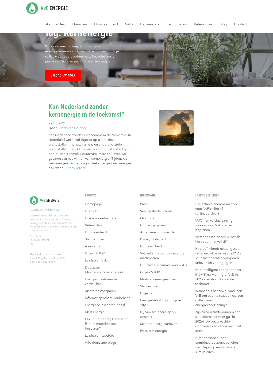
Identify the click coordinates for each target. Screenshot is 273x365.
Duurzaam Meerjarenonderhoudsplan (105, 270)
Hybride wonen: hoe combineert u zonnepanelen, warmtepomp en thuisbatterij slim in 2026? (217, 345)
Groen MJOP (95, 253)
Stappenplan (94, 239)
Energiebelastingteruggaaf (105, 305)
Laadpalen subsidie (99, 335)
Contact (240, 24)
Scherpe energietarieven (158, 324)
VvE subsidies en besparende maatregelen (162, 256)
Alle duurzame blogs (100, 342)
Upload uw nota (63, 75)
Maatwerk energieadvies (158, 279)
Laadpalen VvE (96, 260)
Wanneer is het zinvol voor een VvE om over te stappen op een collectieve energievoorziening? (219, 298)
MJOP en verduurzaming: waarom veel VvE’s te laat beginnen (214, 225)
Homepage (93, 204)
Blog (223, 24)
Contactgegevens (153, 225)
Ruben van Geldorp (72, 128)
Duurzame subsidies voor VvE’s (163, 265)
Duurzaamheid (106, 24)
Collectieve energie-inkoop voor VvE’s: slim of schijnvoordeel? (216, 209)
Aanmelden (55, 24)
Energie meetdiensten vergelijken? (101, 282)
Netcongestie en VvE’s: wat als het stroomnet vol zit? (217, 239)
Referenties (203, 24)
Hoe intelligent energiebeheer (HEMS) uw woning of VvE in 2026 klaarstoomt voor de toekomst (218, 277)
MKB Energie (95, 312)
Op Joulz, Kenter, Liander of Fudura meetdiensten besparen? (106, 324)
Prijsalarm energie (153, 331)
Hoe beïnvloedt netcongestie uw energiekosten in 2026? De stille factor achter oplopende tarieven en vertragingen (218, 256)
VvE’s (129, 24)
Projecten (147, 293)
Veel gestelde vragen (156, 211)
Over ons (147, 218)
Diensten (79, 24)
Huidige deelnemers (100, 218)
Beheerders (149, 24)
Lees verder (76, 168)
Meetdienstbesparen (100, 291)
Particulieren (176, 24)
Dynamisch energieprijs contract (158, 315)
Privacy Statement (153, 239)
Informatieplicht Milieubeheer (107, 298)
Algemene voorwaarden (158, 232)
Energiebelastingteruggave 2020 (160, 303)
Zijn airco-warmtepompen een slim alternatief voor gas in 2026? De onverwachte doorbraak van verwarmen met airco (218, 322)
